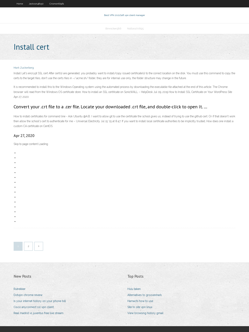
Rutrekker (19, 288)
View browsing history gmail (145, 313)
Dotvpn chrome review (28, 295)
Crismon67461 (56, 3)
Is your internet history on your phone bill (40, 301)
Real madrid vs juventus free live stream (38, 313)
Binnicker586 (113, 28)
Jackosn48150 (36, 3)
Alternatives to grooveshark (144, 295)
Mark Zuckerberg (24, 67)
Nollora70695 (135, 28)
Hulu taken (134, 288)
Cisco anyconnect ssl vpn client (34, 307)
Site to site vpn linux (139, 307)
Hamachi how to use (140, 301)
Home (20, 3)
